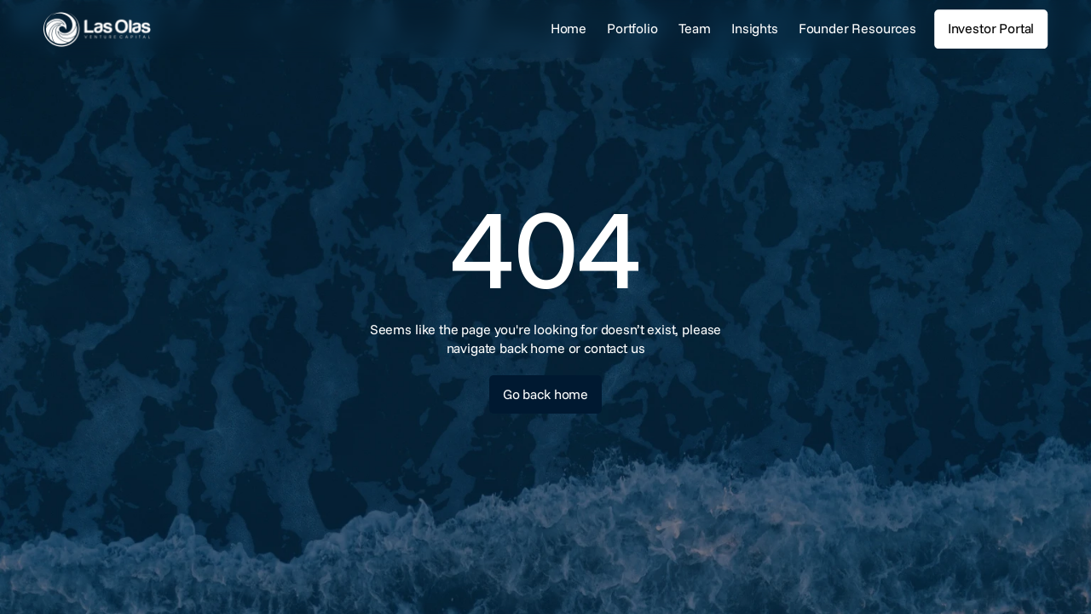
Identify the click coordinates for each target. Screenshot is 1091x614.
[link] (149, 29)
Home (568, 28)
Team (694, 28)
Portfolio (632, 28)
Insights (754, 28)
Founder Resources (857, 28)
